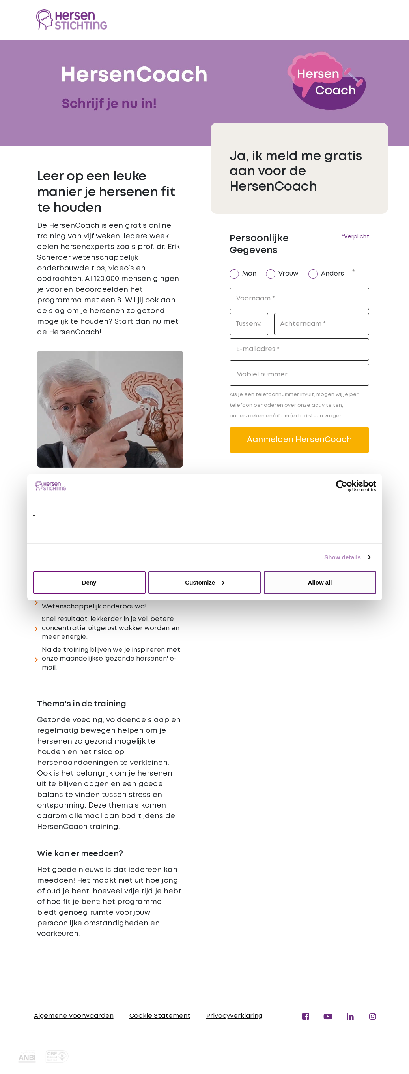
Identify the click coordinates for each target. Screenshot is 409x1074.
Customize (204, 582)
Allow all (320, 582)
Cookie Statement (159, 1016)
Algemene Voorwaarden (74, 1016)
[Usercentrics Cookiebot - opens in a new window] (341, 486)
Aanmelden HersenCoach (299, 440)
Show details (342, 557)
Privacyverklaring (234, 1016)
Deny (89, 582)
